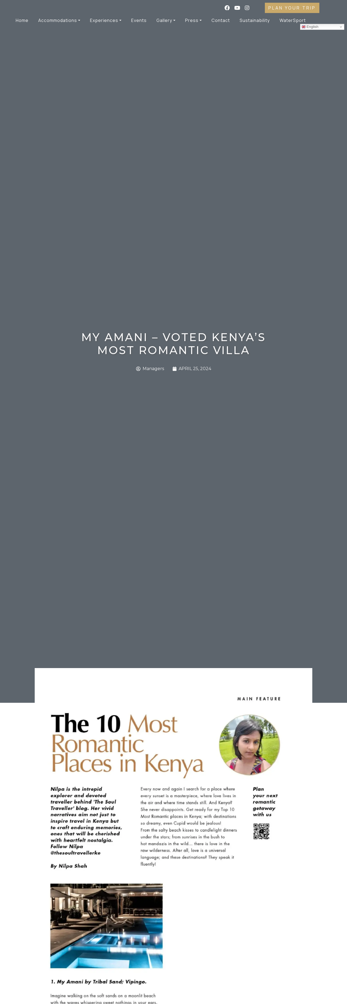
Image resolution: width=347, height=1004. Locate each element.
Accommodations (57, 20)
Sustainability (255, 20)
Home (22, 20)
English (310, 27)
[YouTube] (237, 8)
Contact (220, 20)
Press (191, 20)
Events (139, 20)
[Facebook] (227, 8)
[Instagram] (250, 8)
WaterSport (292, 20)
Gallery (164, 20)
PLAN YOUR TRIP (292, 8)
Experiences (104, 20)
